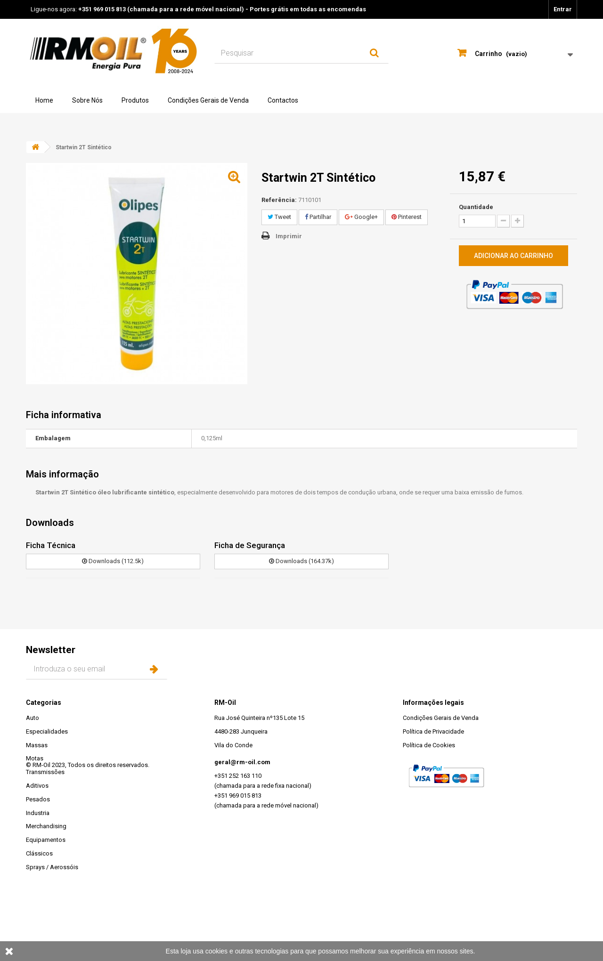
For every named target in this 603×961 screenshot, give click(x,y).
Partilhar (318, 216)
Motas (34, 758)
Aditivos (37, 785)
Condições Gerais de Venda (208, 100)
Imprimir (289, 236)
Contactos (283, 100)
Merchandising (46, 826)
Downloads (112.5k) (113, 561)
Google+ (361, 216)
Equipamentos (45, 839)
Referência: (279, 199)
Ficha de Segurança (249, 545)
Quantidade (476, 206)
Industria (37, 812)
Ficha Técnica (50, 545)
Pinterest (406, 216)
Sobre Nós (87, 100)
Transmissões (45, 771)
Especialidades (47, 731)
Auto (32, 717)
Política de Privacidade (433, 731)
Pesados (38, 799)
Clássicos (39, 853)
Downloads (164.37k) (301, 561)
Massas (37, 745)
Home (44, 100)
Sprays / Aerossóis (52, 867)
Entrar (563, 9)
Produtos (135, 100)
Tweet (279, 216)
